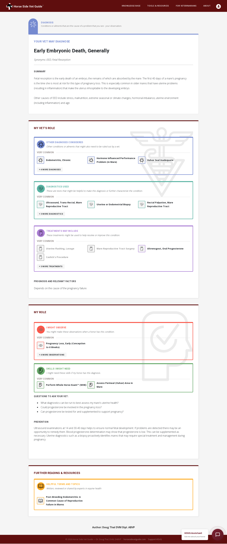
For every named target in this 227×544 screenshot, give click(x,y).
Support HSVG (155, 539)
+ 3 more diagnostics (51, 214)
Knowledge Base (131, 6)
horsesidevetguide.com (135, 539)
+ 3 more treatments (51, 266)
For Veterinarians (186, 6)
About (207, 6)
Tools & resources (158, 6)
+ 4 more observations (51, 355)
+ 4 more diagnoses (50, 170)
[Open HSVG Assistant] (218, 535)
